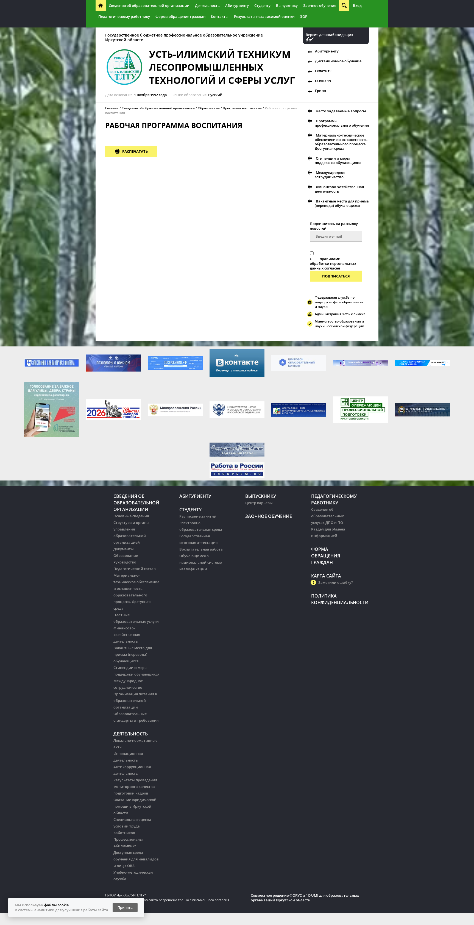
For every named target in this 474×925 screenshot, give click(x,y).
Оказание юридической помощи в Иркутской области (135, 806)
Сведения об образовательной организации (149, 5)
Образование (209, 108)
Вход (357, 5)
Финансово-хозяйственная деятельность (339, 189)
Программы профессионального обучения (342, 123)
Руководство (124, 562)
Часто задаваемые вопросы (341, 111)
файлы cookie (56, 904)
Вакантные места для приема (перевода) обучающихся (342, 203)
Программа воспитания (242, 108)
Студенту (262, 5)
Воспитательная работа (201, 549)
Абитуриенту (237, 5)
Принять (125, 907)
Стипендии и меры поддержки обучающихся (338, 160)
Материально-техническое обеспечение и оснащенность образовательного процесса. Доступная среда (341, 142)
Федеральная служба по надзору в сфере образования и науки (339, 302)
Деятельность (207, 5)
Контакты (219, 16)
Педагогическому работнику (124, 16)
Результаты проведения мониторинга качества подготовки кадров (135, 786)
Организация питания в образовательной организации (135, 700)
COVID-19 (323, 80)
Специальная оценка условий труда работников (132, 826)
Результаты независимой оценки (264, 16)
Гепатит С (324, 70)
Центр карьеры (259, 502)
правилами (330, 258)
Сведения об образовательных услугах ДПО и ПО (327, 516)
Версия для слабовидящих (329, 34)
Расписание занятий (197, 516)
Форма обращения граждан (180, 16)
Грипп (320, 90)
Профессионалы (128, 839)
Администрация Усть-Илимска (340, 314)
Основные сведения (131, 515)
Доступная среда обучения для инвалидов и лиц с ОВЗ (136, 859)
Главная (112, 108)
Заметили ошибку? (335, 582)
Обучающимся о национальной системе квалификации (200, 562)
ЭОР (303, 16)
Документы (123, 548)
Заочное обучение (319, 5)
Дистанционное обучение (338, 61)
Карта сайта (326, 576)
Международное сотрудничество (330, 174)
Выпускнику (287, 5)
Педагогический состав (134, 568)
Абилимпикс (124, 845)
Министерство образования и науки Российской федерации (339, 323)
